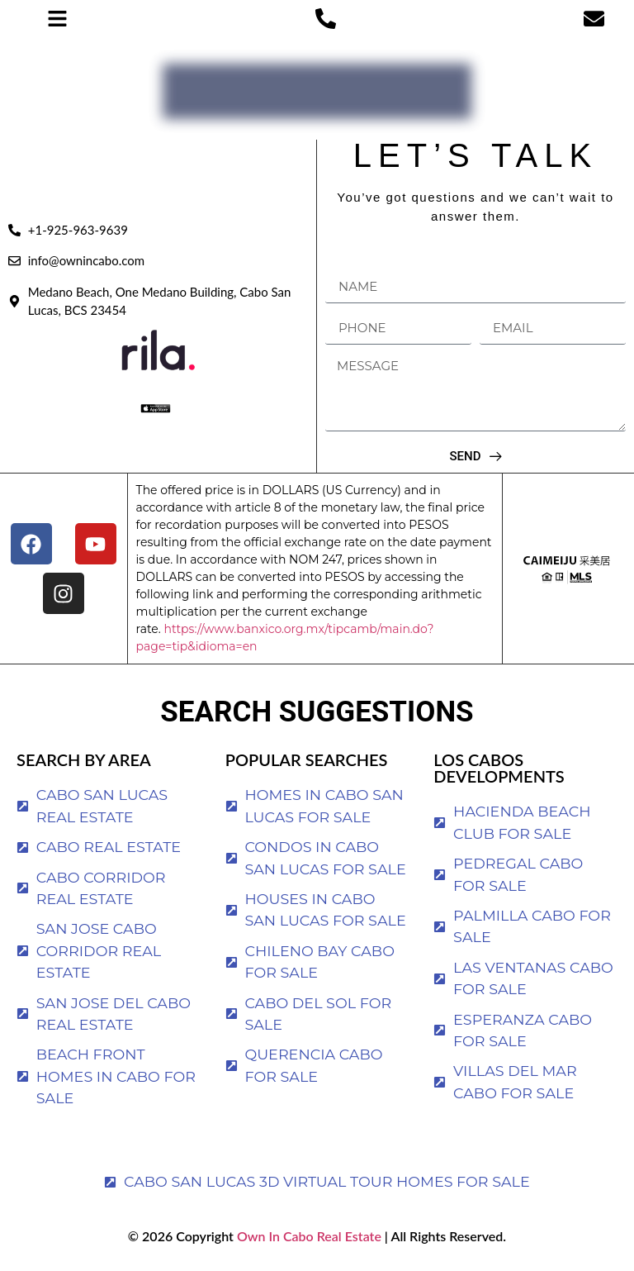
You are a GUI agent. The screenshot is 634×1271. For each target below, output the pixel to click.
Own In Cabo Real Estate (307, 1236)
